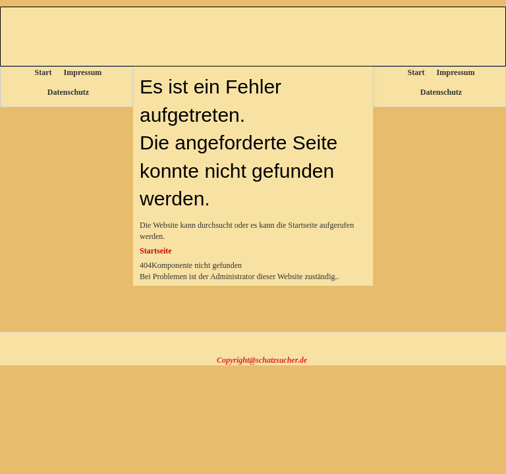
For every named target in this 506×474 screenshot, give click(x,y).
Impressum (83, 72)
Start (43, 72)
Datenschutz (68, 92)
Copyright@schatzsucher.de (262, 360)
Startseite (156, 250)
